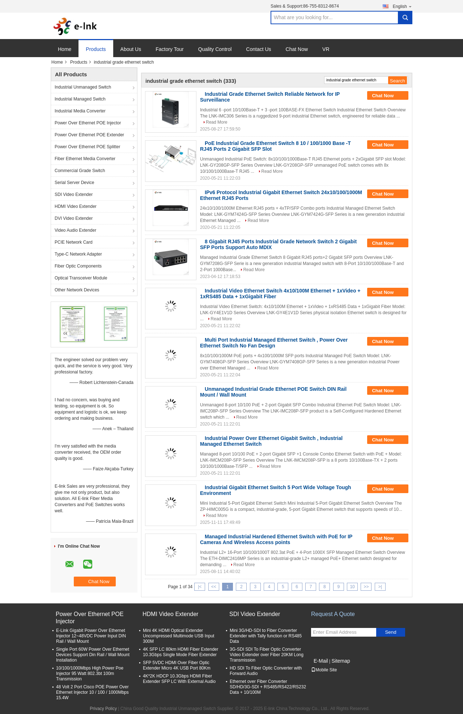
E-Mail (321, 661)
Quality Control (215, 49)
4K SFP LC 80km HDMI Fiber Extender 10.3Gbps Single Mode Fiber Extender (180, 652)
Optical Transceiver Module (81, 278)
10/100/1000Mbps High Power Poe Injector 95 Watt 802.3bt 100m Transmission (89, 673)
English (402, 6)
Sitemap (340, 661)
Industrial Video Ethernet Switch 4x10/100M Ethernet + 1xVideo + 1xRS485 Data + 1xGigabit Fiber (280, 293)
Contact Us (258, 49)
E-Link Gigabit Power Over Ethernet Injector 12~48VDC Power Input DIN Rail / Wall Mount (91, 636)
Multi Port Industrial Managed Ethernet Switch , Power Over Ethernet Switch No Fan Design (274, 343)
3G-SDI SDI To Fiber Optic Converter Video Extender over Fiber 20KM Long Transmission (266, 655)
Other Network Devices (77, 289)
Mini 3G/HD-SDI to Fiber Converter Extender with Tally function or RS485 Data (266, 636)
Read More (216, 122)
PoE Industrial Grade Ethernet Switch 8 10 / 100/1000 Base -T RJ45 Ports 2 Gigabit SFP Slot (275, 146)
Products (96, 49)
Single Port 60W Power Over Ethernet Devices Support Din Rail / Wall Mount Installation (92, 655)
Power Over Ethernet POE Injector (88, 122)
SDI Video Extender (74, 194)
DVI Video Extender (74, 218)
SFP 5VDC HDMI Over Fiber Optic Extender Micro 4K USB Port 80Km (177, 665)
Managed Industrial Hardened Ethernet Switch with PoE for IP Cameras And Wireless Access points (276, 539)
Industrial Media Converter (80, 111)
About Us (130, 49)
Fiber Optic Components (78, 266)
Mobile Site (324, 669)
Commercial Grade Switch (80, 170)
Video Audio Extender (75, 230)
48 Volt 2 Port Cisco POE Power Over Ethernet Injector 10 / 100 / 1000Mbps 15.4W (92, 692)
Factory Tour (170, 49)
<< (213, 586)
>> (366, 586)
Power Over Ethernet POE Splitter (87, 146)
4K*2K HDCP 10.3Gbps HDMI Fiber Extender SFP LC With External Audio (179, 679)
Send (390, 632)
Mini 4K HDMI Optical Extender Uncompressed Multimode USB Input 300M (178, 636)
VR (325, 49)
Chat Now (297, 49)
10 (352, 586)
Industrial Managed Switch (80, 99)
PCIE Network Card (74, 242)
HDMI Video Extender (76, 206)
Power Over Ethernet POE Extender (89, 134)
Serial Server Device (74, 182)
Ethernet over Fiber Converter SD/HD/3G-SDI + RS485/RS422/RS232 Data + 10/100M (268, 687)
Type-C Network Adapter (78, 254)
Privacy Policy (103, 708)
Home (64, 49)
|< (199, 586)
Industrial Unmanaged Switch (83, 87)
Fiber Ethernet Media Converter (85, 158)
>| (380, 586)
